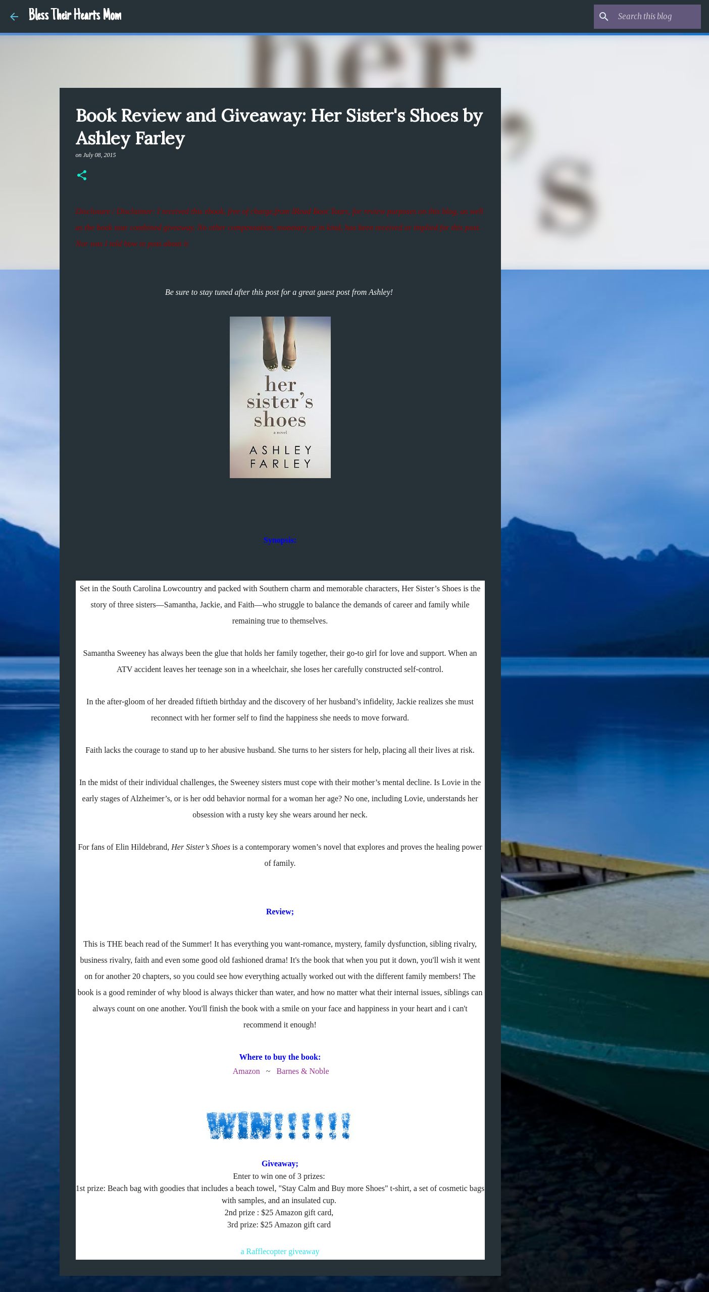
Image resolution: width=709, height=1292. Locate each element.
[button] (82, 176)
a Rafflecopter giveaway (279, 1251)
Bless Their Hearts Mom (74, 16)
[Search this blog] (648, 17)
